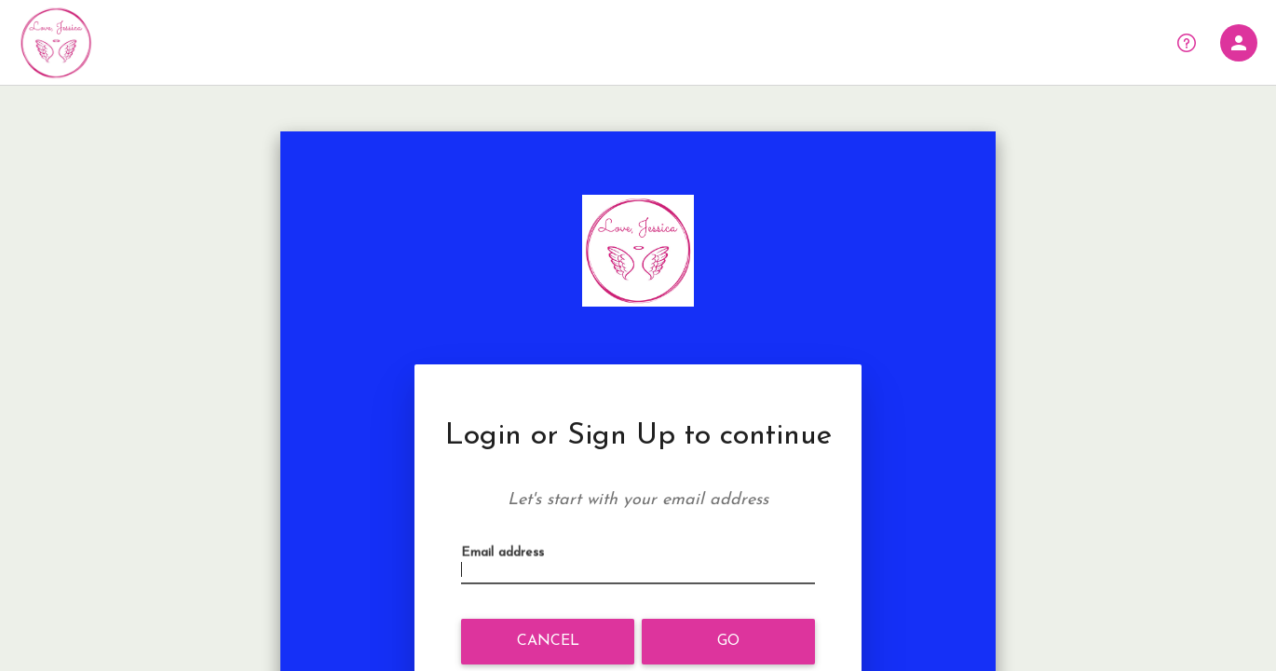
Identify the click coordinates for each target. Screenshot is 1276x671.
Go (728, 641)
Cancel (548, 641)
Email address (508, 571)
